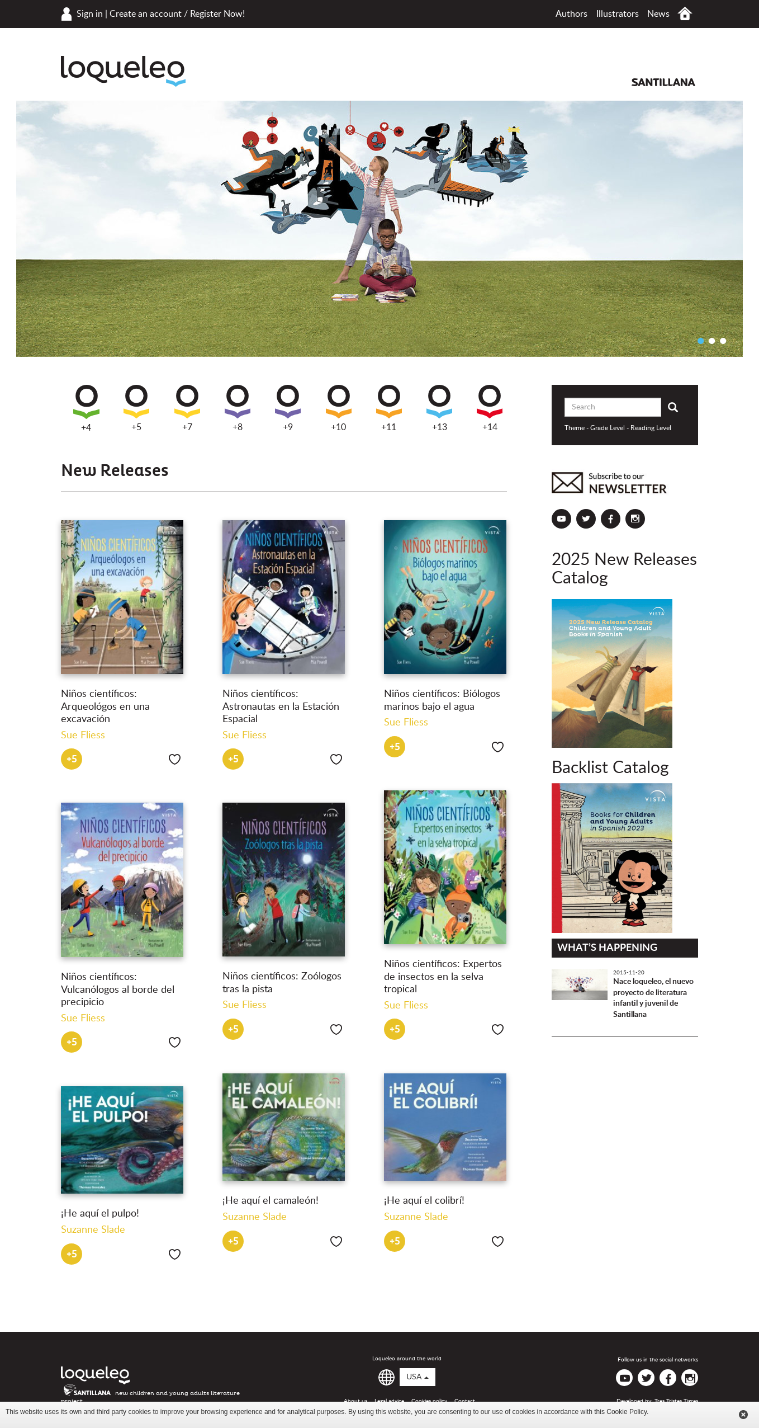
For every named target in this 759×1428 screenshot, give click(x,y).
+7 (187, 408)
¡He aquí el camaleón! (270, 1201)
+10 (339, 408)
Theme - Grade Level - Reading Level (617, 428)
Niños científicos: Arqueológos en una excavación (105, 706)
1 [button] (700, 340)
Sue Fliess (83, 736)
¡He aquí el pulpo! (100, 1214)
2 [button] (711, 340)
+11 (389, 408)
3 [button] (722, 340)
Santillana (663, 82)
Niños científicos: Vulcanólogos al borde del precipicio (117, 989)
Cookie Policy (626, 1412)
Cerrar (743, 1414)
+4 (86, 408)
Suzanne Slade (254, 1217)
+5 (136, 408)
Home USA (684, 14)
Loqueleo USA (123, 71)
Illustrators (617, 14)
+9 (288, 408)
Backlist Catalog (610, 768)
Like (175, 759)
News (658, 14)
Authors (571, 14)
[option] (379, 229)
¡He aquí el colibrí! (424, 1201)
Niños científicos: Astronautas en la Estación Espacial (280, 706)
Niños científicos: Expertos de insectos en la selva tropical (443, 977)
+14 (489, 408)
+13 (439, 408)
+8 (237, 408)
